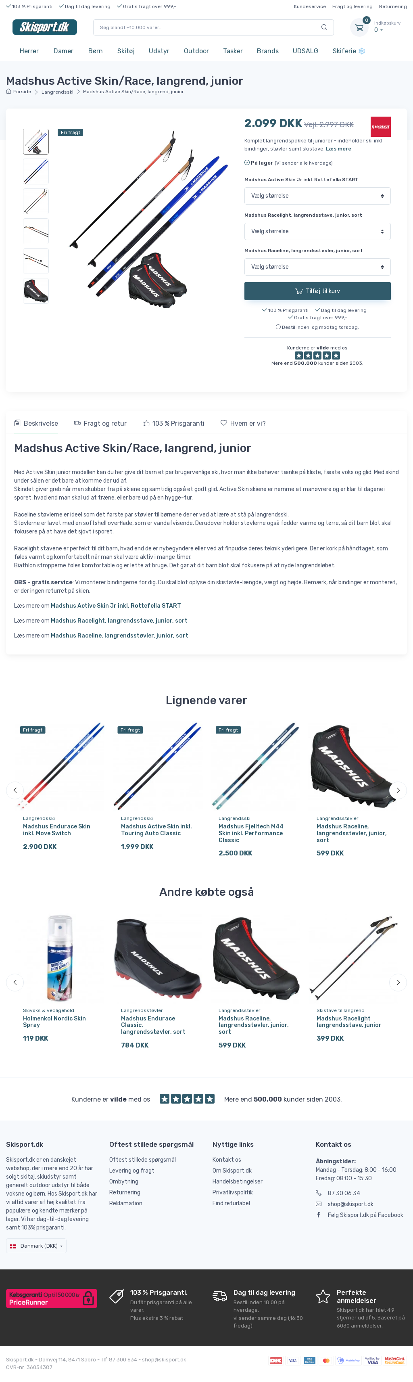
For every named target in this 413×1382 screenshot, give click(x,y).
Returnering (393, 6)
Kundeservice (310, 6)
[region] (36, 216)
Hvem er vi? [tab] (243, 423)
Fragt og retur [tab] (100, 423)
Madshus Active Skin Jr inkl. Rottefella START (301, 179)
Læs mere (338, 149)
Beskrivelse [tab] (36, 423)
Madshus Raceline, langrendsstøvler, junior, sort (303, 250)
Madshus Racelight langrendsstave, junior (349, 1024)
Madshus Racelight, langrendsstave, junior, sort (303, 215)
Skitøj (126, 51)
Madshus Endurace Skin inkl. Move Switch (56, 830)
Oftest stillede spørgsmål (142, 1163)
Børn (95, 51)
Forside (18, 91)
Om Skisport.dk (232, 1174)
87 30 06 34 (338, 1197)
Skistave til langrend (341, 1012)
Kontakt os (227, 1163)
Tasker (233, 51)
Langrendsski (57, 92)
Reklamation (125, 1207)
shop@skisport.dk (344, 1208)
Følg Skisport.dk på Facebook (359, 1219)
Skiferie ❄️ (349, 51)
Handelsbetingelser (238, 1185)
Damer (63, 51)
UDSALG (305, 51)
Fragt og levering (352, 6)
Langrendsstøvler (338, 818)
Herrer (29, 51)
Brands (268, 51)
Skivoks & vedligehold (48, 1012)
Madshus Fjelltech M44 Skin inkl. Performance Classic (251, 833)
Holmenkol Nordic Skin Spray (54, 1024)
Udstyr (159, 51)
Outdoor (196, 51)
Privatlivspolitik (233, 1196)
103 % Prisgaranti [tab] (173, 423)
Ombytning (123, 1185)
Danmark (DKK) (34, 1250)
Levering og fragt (131, 1174)
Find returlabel (231, 1207)
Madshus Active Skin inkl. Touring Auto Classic (156, 830)
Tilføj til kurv (317, 291)
